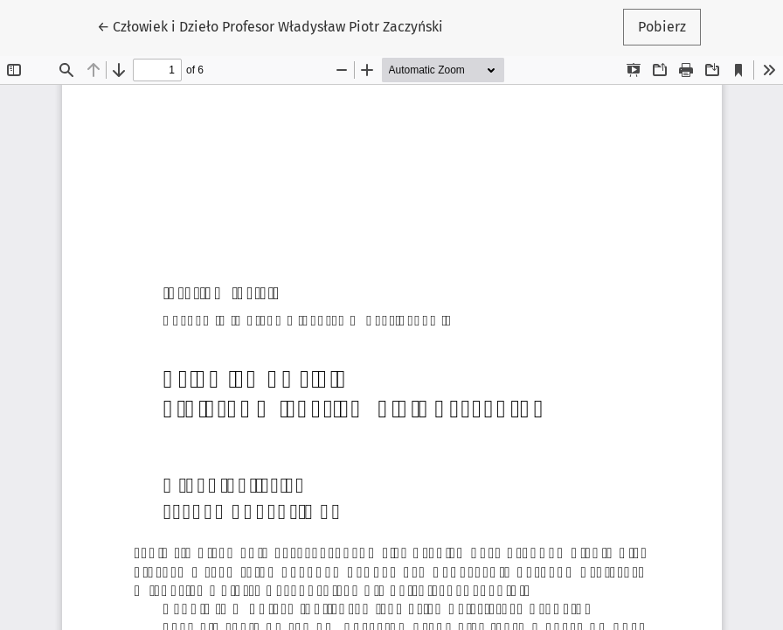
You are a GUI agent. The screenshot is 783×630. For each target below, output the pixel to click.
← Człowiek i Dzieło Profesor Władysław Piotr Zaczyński (270, 25)
